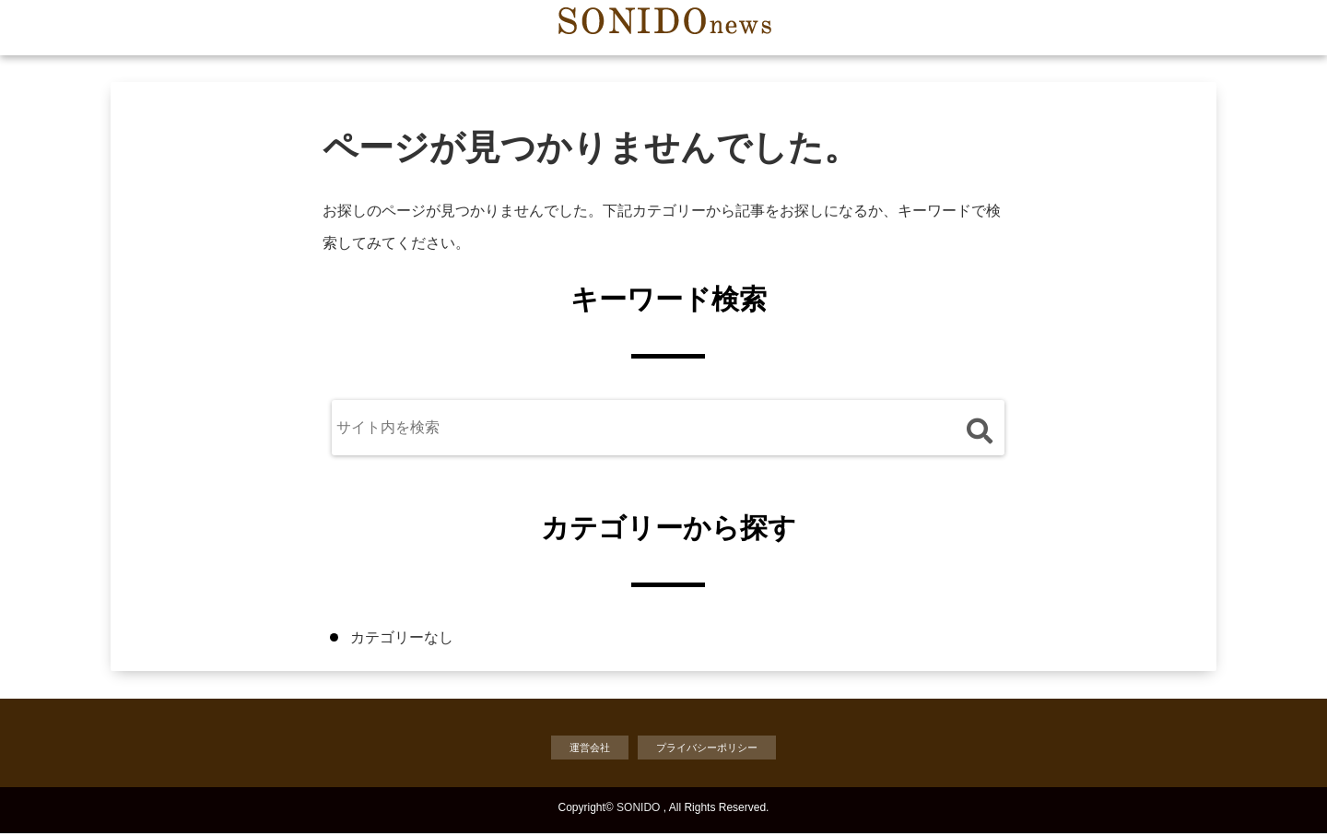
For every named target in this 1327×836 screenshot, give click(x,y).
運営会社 (581, 749)
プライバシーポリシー (710, 749)
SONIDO (638, 810)
